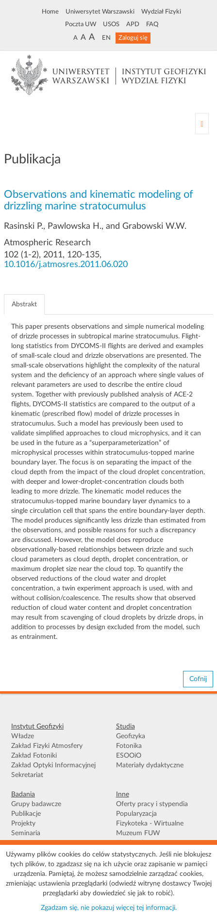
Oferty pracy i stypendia (152, 804)
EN (106, 38)
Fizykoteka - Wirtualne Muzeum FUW (150, 828)
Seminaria (25, 833)
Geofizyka (130, 736)
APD (132, 24)
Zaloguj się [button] (133, 38)
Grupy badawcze (36, 804)
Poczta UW (80, 24)
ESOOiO (128, 755)
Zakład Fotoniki (34, 755)
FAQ (152, 24)
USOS (111, 24)
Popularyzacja (136, 813)
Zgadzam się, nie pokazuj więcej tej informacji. (109, 907)
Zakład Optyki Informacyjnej (53, 765)
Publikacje (26, 813)
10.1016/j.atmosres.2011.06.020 (66, 264)
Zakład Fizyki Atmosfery (47, 746)
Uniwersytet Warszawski (100, 12)
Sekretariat (27, 775)
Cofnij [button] (198, 679)
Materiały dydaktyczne (150, 765)
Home (50, 12)
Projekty (23, 823)
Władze (22, 736)
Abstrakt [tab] (24, 304)
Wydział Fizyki (161, 12)
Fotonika (129, 746)
